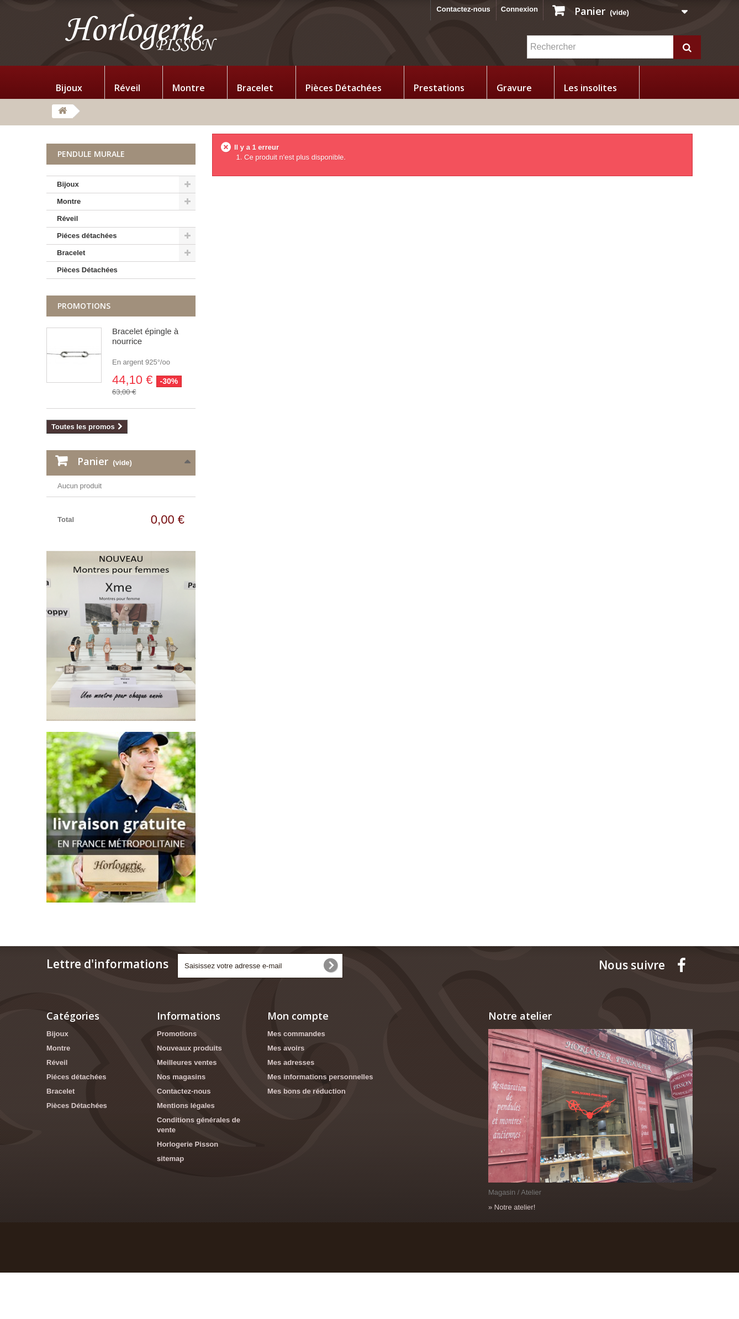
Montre (188, 88)
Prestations (439, 88)
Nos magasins (181, 1124)
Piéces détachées (87, 235)
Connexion (519, 9)
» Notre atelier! (511, 1253)
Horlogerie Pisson (187, 1191)
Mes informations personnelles (320, 1124)
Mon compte (298, 1062)
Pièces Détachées (343, 88)
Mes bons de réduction (306, 1138)
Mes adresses (290, 1109)
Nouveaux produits (189, 1095)
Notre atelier (520, 1062)
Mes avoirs (285, 1095)
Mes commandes (296, 1081)
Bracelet (255, 88)
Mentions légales (186, 1152)
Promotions (83, 305)
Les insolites (590, 88)
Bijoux (69, 88)
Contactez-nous (463, 9)
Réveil (127, 88)
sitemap (170, 1205)
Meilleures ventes (187, 1109)
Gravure (514, 88)
